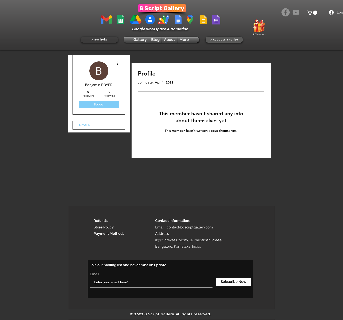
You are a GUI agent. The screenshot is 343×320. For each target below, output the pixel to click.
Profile (84, 125)
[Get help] (99, 40)
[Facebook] (285, 12)
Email (94, 274)
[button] (312, 13)
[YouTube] (296, 12)
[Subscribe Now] (233, 282)
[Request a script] (224, 40)
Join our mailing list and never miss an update (128, 265)
